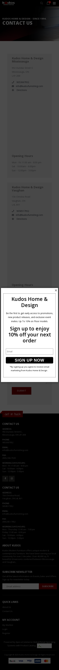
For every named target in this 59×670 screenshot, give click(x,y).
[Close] (56, 290)
